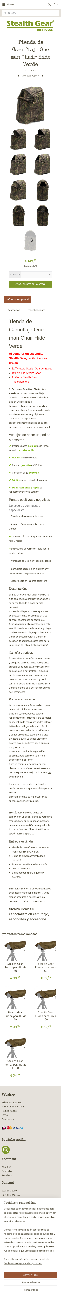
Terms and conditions (13, 1107)
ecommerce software (43, 1285)
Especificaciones (36, 310)
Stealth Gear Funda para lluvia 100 (45, 1016)
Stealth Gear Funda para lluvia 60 (15, 967)
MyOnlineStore (31, 1290)
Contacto (7, 1171)
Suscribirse (10, 1248)
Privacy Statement (12, 1103)
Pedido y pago (9, 1111)
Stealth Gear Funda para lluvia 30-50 (15, 1065)
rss (33, 1285)
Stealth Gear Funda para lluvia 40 (15, 1016)
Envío (5, 1115)
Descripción (13, 310)
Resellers (7, 1175)
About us (6, 1167)
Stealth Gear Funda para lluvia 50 (45, 967)
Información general (18, 300)
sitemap (28, 1285)
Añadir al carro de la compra (30, 284)
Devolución (8, 1119)
